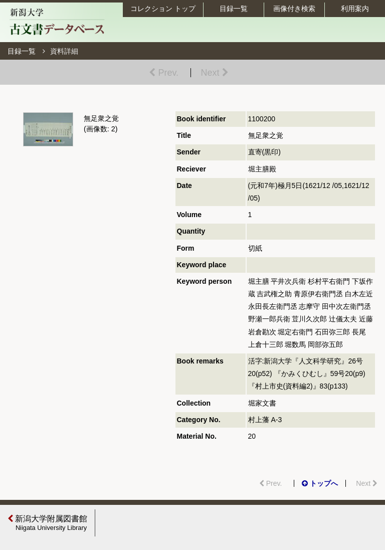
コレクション (163, 9)
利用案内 (355, 9)
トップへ (320, 483)
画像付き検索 (294, 9)
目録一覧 (234, 9)
